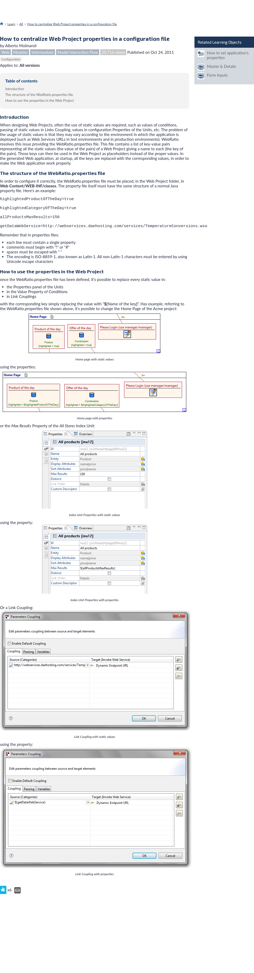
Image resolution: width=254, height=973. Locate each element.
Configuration (10, 59)
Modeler (20, 52)
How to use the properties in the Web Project (39, 100)
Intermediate (42, 52)
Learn (11, 24)
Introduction (14, 89)
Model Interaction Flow (77, 52)
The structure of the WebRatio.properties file (39, 95)
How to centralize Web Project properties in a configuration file (72, 24)
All (21, 24)
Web (5, 52)
